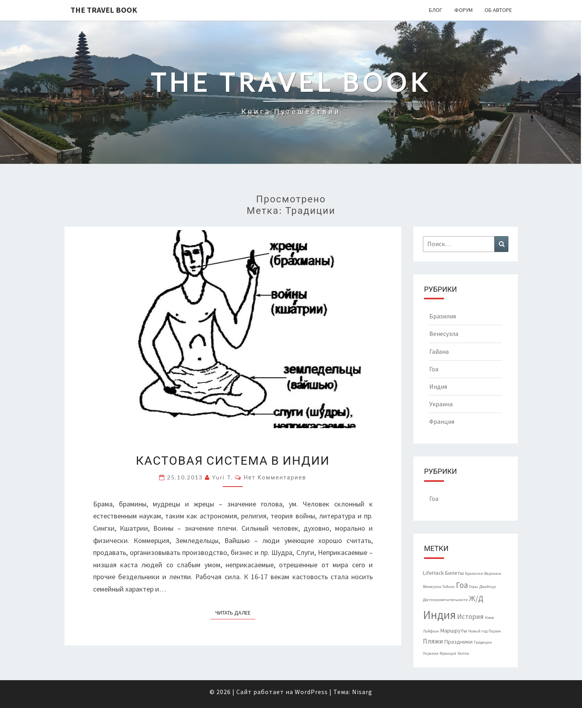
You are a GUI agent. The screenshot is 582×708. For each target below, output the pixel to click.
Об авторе (498, 10)
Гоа (433, 369)
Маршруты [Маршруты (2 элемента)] (453, 630)
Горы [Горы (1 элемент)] (473, 586)
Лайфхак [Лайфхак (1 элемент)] (431, 631)
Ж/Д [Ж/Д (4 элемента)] (476, 598)
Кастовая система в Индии (233, 460)
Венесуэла (443, 334)
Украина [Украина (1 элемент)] (430, 653)
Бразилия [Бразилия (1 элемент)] (474, 573)
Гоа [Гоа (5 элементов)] (462, 585)
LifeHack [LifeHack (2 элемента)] (433, 572)
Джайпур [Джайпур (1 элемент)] (487, 586)
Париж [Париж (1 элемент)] (495, 631)
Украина (441, 404)
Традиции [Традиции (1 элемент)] (483, 642)
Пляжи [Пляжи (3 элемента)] (433, 641)
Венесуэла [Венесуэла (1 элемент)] (432, 586)
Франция (441, 421)
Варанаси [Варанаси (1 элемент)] (492, 573)
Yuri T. (222, 477)
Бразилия (442, 316)
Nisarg (362, 692)
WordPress (311, 692)
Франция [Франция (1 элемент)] (448, 653)
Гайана (439, 351)
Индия (438, 386)
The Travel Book (103, 10)
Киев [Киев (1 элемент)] (489, 617)
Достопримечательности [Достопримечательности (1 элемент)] (445, 599)
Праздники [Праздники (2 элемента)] (458, 641)
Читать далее (235, 612)
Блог (435, 10)
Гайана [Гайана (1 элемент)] (448, 586)
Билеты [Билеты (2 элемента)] (454, 572)
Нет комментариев (274, 477)
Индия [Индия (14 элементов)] (439, 614)
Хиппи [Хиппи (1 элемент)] (463, 653)
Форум (463, 10)
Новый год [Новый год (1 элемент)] (477, 631)
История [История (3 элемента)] (470, 616)
